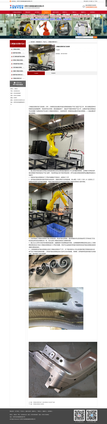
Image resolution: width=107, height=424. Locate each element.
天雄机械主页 (39, 41)
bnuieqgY (51, 37)
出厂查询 (95, 1)
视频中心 (83, 12)
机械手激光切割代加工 (18, 74)
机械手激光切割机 (17, 52)
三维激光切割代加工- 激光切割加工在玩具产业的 (44, 402)
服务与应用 (56, 12)
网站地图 (86, 1)
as (21, 37)
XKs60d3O (45, 37)
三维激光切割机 (16, 12)
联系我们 (92, 12)
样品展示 (53, 73)
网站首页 (28, 12)
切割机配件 (56, 37)
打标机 (33, 37)
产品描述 (36, 73)
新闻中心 (65, 12)
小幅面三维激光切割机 (18, 71)
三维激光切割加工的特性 (38, 404)
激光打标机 (38, 37)
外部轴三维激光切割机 (18, 60)
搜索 (95, 37)
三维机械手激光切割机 (18, 63)
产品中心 (46, 12)
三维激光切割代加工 (17, 78)
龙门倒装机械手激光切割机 (19, 56)
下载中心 (74, 12)
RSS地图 (90, 1)
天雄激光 (18, 37)
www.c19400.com (27, 37)
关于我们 (37, 12)
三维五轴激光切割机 (17, 67)
